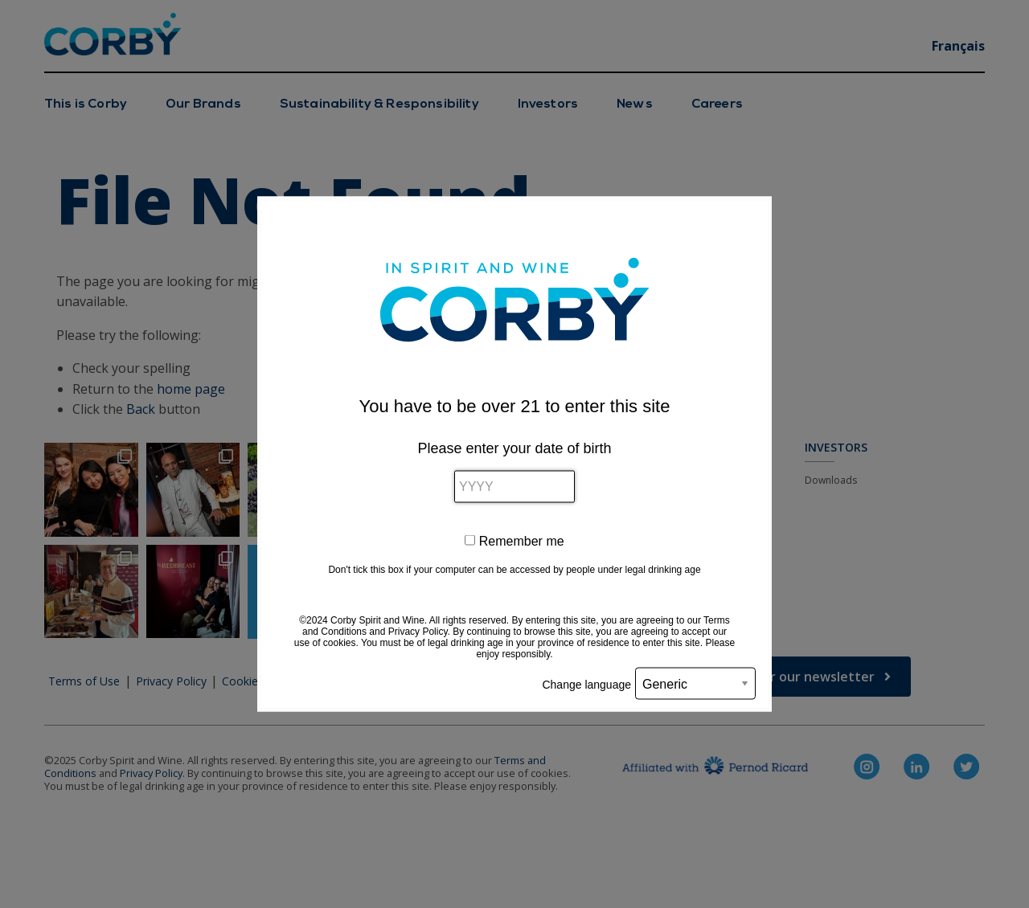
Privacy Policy (418, 631)
